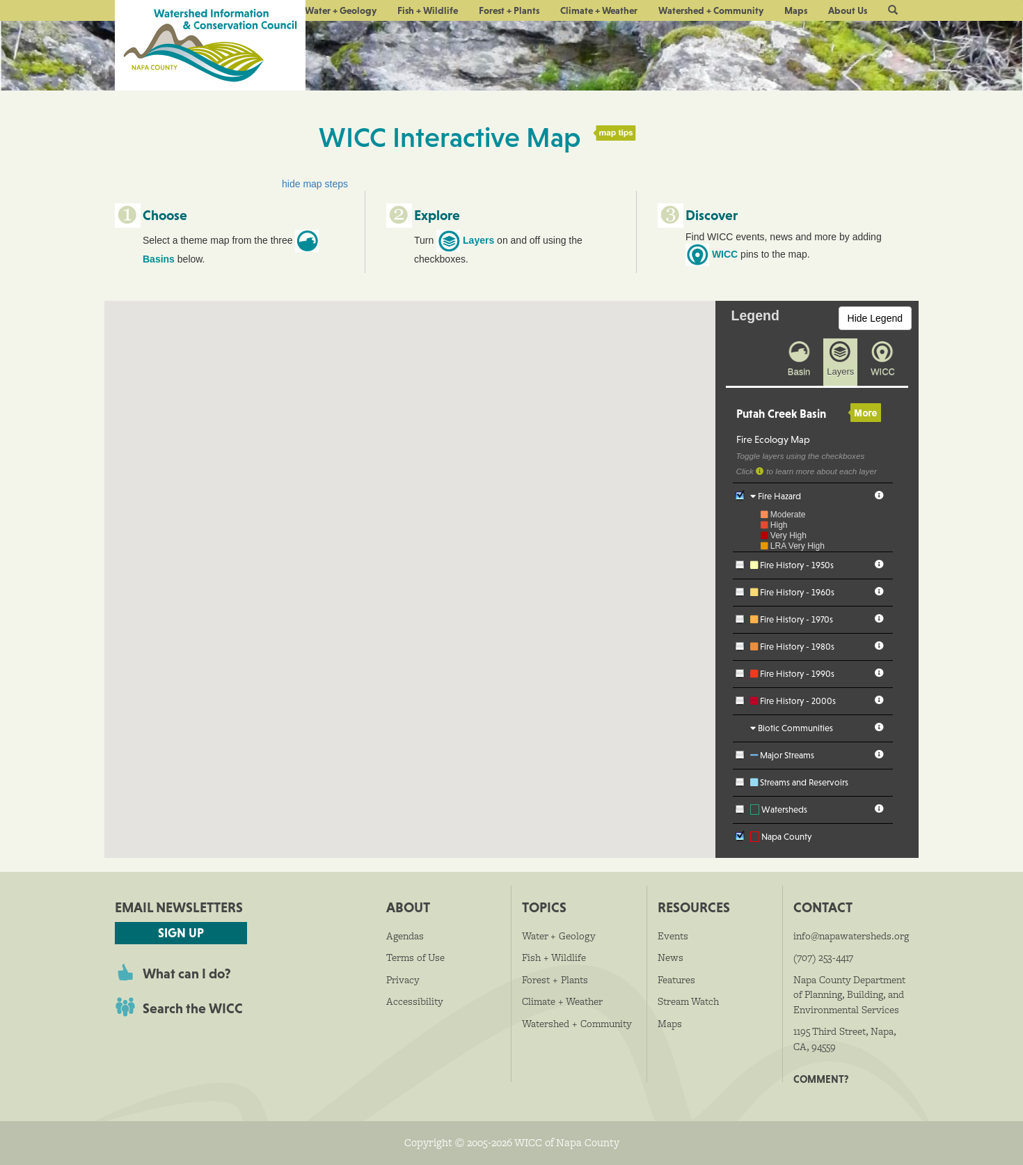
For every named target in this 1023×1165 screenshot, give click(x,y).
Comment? (820, 1079)
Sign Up (181, 932)
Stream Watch (688, 1001)
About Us (847, 10)
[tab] (795, 380)
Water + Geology (340, 10)
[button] (893, 10)
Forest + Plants (509, 10)
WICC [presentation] (883, 371)
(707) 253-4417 (823, 957)
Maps (795, 10)
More (865, 412)
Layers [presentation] (840, 371)
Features (676, 980)
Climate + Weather (598, 10)
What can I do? (187, 973)
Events (673, 936)
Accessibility (414, 1001)
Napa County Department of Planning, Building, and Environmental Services (849, 995)
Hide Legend (875, 318)
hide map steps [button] (315, 183)
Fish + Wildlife (427, 10)
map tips (615, 133)
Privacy (403, 980)
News (670, 957)
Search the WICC (193, 1008)
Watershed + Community (710, 10)
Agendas (405, 936)
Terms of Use (415, 957)
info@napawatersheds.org (851, 936)
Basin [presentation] (799, 371)
